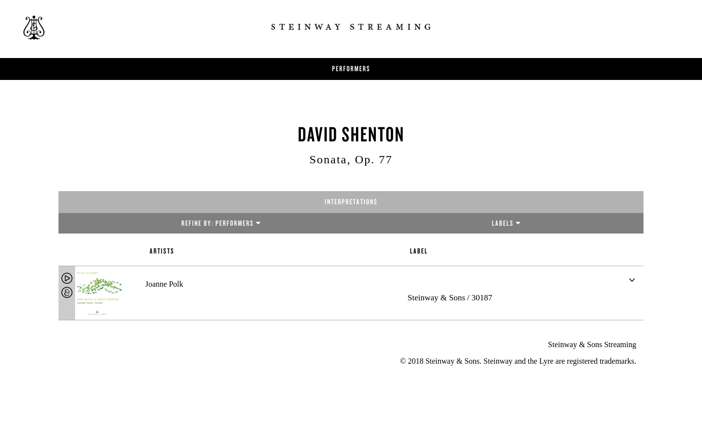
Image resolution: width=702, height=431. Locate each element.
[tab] (351, 293)
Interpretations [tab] (351, 201)
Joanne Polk (164, 284)
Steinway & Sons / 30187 (450, 297)
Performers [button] (351, 68)
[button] (631, 280)
